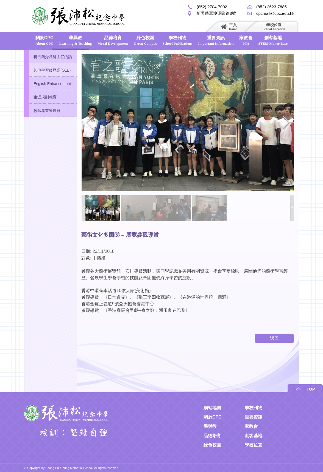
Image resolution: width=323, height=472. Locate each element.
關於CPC (44, 40)
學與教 (75, 40)
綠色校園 (145, 40)
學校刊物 (178, 40)
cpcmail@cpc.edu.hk (275, 13)
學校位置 (274, 26)
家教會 (245, 40)
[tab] (50, 56)
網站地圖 (212, 407)
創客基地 (273, 40)
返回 (274, 338)
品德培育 (113, 40)
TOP (311, 389)
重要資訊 (216, 40)
